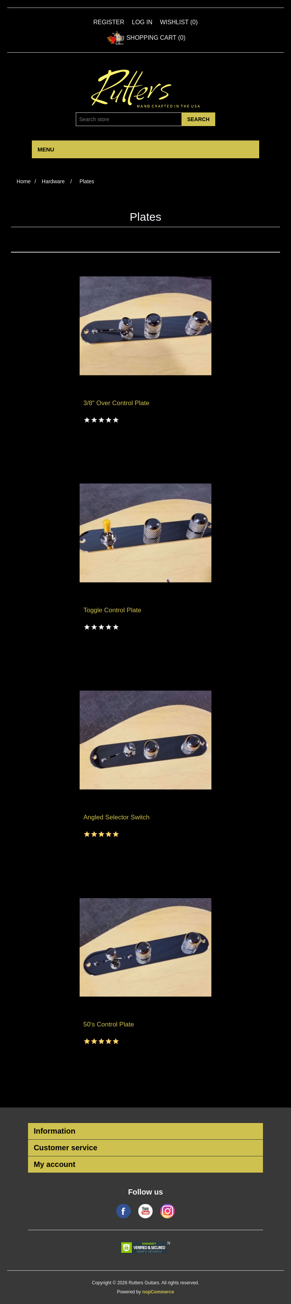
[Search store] (129, 119)
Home (24, 181)
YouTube (145, 1211)
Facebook (123, 1211)
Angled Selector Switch (116, 817)
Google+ (167, 1211)
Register (108, 22)
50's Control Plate (108, 1024)
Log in (142, 22)
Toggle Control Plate (112, 610)
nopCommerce (158, 1292)
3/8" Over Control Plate (116, 403)
